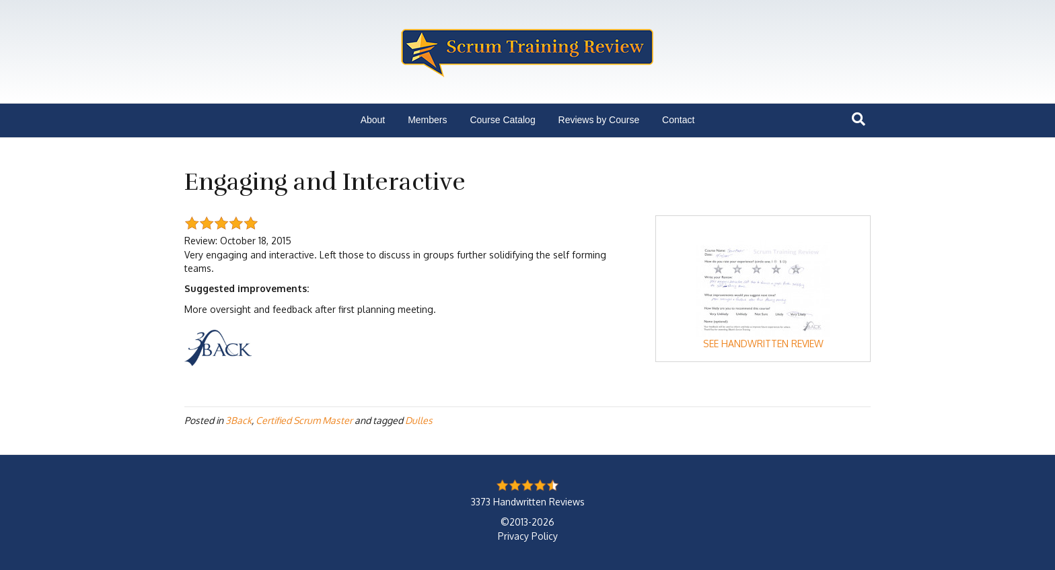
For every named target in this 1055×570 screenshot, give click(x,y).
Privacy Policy (528, 536)
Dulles (419, 420)
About (373, 119)
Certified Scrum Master (304, 420)
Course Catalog (502, 119)
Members (427, 119)
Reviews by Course (599, 119)
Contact (678, 119)
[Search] (858, 119)
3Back (238, 420)
